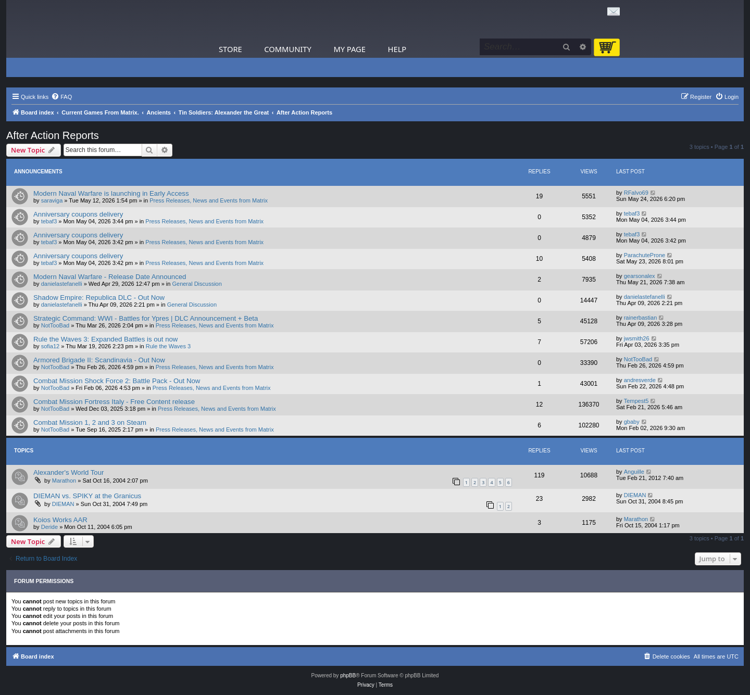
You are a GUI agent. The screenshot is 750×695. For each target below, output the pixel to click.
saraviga (52, 200)
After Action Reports (52, 135)
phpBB (348, 675)
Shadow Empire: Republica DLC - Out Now (99, 297)
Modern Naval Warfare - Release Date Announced (109, 277)
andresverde (640, 380)
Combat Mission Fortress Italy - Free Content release (114, 402)
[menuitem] (61, 97)
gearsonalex (639, 276)
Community (287, 49)
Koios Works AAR (60, 520)
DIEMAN (63, 504)
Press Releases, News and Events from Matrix (208, 200)
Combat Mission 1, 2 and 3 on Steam (89, 422)
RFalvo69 (636, 192)
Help (397, 49)
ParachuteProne (645, 255)
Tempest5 (636, 401)
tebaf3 (49, 221)
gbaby (632, 422)
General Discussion (196, 284)
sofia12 (50, 346)
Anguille (634, 472)
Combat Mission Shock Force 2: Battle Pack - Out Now (116, 381)
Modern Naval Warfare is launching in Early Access (111, 193)
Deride (49, 527)
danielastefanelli (61, 284)
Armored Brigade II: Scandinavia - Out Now (99, 360)
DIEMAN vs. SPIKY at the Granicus (87, 496)
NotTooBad (55, 325)
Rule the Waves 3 (168, 346)
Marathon (64, 480)
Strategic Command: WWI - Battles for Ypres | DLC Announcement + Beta (145, 318)
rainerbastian (640, 317)
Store (230, 49)
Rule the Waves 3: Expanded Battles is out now (105, 339)
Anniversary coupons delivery (78, 214)
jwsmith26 (636, 338)
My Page (349, 49)
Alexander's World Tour (68, 472)
